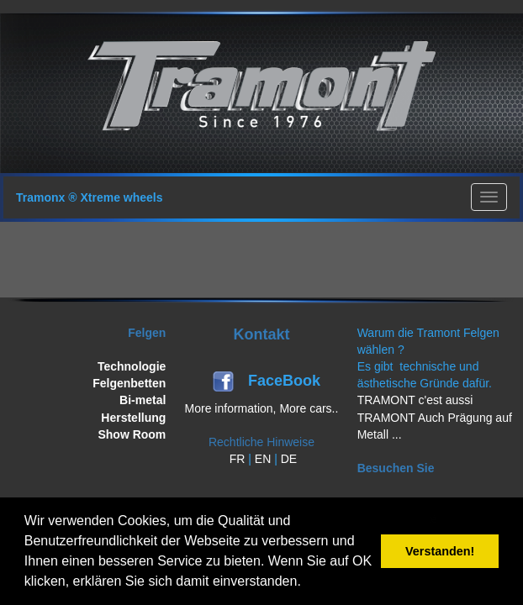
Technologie (132, 366)
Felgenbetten (129, 383)
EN (263, 459)
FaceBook (286, 380)
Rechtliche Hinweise (261, 442)
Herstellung (133, 417)
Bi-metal (142, 400)
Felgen (147, 332)
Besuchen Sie (396, 468)
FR (238, 459)
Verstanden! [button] (439, 551)
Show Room (132, 434)
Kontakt (261, 334)
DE (289, 459)
